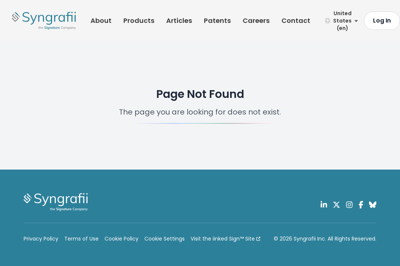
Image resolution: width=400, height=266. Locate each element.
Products (138, 20)
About (101, 20)
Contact (295, 20)
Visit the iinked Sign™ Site (225, 238)
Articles (179, 20)
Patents (217, 20)
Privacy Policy (41, 238)
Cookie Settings (164, 238)
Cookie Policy (122, 238)
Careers (256, 20)
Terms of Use (81, 238)
